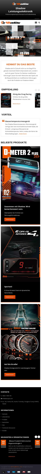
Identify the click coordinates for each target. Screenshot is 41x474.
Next (39, 90)
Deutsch (37, 18)
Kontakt (4, 430)
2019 (37, 446)
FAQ (3, 425)
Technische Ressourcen (8, 428)
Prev (36, 90)
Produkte (4, 419)
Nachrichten (5, 422)
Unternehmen (6, 417)
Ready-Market (17, 468)
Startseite (4, 414)
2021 (3, 446)
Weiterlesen (16, 103)
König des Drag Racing (22, 94)
